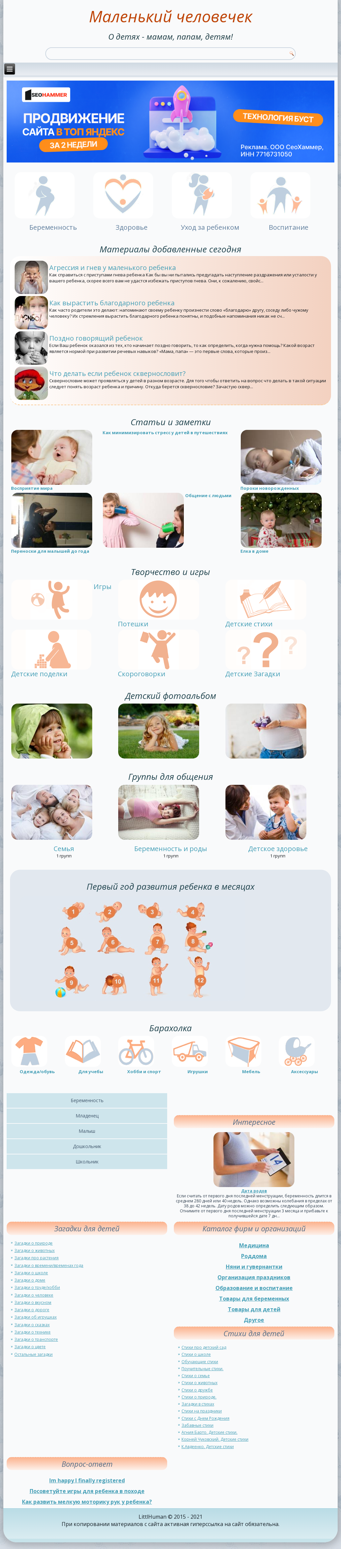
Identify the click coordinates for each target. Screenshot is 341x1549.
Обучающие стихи (199, 1362)
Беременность (87, 1100)
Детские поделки (39, 673)
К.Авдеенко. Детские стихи (207, 1446)
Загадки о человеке (33, 1295)
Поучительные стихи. (202, 1369)
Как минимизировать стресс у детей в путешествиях (165, 433)
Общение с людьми (208, 495)
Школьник (87, 1161)
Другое (254, 1320)
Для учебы (90, 1072)
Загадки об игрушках (35, 1317)
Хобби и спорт (144, 1072)
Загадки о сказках (32, 1325)
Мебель (251, 1072)
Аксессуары (304, 1072)
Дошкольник (87, 1146)
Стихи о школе (196, 1354)
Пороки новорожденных (269, 488)
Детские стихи (248, 623)
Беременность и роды (170, 848)
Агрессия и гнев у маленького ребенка (112, 267)
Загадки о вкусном (32, 1302)
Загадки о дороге (31, 1310)
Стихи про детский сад (203, 1347)
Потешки (133, 623)
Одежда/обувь (37, 1072)
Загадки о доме (29, 1280)
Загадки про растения (36, 1258)
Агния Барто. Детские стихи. (209, 1432)
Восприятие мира (32, 488)
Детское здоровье (278, 848)
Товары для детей (254, 1309)
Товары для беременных (254, 1298)
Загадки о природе (33, 1243)
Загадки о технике (32, 1332)
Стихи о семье (195, 1376)
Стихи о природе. (198, 1397)
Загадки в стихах (197, 1404)
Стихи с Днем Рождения (205, 1418)
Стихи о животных (199, 1383)
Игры (103, 586)
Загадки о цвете (30, 1347)
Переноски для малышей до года (50, 551)
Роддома (254, 1256)
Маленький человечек (170, 16)
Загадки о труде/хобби (37, 1287)
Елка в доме (254, 551)
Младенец (87, 1115)
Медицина (254, 1245)
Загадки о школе (31, 1273)
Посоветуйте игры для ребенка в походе (87, 1491)
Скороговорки (141, 673)
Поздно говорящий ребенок (96, 338)
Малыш (87, 1131)
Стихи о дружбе (197, 1390)
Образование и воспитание (254, 1288)
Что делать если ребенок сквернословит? (117, 373)
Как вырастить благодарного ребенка (111, 302)
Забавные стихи (197, 1425)
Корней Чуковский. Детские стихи (214, 1439)
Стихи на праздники (201, 1411)
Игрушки (197, 1072)
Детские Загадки (252, 673)
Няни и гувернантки (254, 1266)
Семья (64, 848)
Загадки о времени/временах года (48, 1265)
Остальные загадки (33, 1354)
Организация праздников (253, 1277)
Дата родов (254, 1191)
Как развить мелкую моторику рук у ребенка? (87, 1501)
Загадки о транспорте (36, 1339)
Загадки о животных (34, 1250)
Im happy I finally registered (87, 1480)
